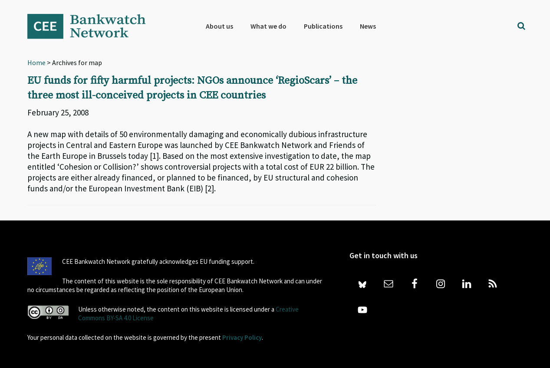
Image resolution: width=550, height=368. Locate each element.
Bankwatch (92, 26)
